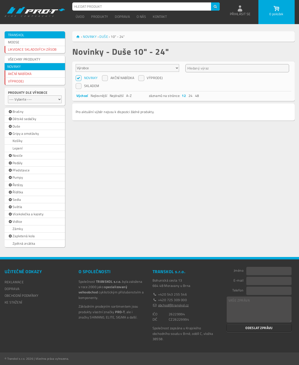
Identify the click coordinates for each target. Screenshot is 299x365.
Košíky (17, 140)
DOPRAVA (122, 16)
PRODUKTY (99, 16)
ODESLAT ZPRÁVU (259, 327)
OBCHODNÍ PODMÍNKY (22, 295)
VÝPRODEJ (16, 81)
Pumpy (15, 177)
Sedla (14, 199)
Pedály (15, 163)
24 (191, 95)
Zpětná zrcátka (24, 243)
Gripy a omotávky (23, 133)
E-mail (238, 280)
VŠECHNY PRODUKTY (24, 59)
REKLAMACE (14, 281)
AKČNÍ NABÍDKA (20, 73)
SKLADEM (87, 85)
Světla (15, 207)
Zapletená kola (21, 236)
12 (184, 95)
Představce (19, 170)
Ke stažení (13, 302)
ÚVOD (80, 16)
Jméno (238, 270)
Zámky (18, 228)
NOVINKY (14, 66)
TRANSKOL (16, 34)
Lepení (17, 148)
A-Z (129, 95)
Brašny (16, 111)
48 (197, 95)
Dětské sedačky (22, 119)
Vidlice (15, 221)
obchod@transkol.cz (173, 305)
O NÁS (141, 16)
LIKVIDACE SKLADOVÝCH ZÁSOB (32, 49)
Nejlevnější (99, 95)
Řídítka (15, 192)
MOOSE (14, 42)
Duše (14, 126)
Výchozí (82, 95)
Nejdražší (117, 95)
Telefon (237, 290)
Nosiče (15, 155)
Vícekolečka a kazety (26, 214)
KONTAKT (160, 16)
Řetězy (15, 185)
